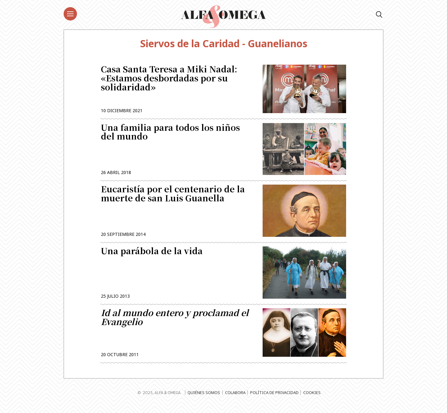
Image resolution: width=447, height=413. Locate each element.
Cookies (312, 399)
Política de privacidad (274, 399)
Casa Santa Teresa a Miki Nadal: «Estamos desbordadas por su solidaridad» (169, 79)
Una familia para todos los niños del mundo (170, 134)
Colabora (235, 399)
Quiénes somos (203, 399)
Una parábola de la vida (152, 256)
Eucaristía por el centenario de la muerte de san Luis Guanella (173, 197)
